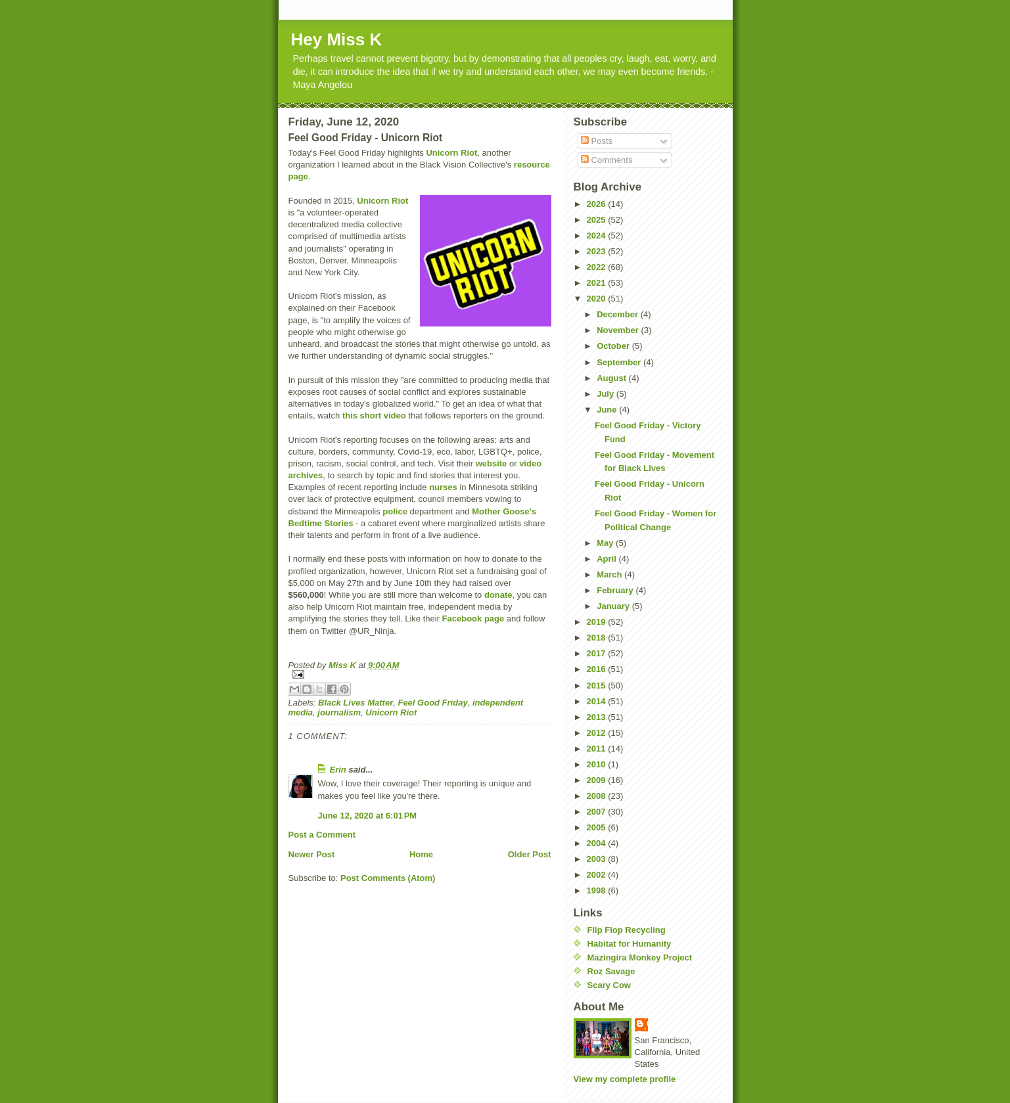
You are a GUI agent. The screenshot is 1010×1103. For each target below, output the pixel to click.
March (610, 574)
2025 (597, 220)
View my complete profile (625, 1079)
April (607, 559)
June (608, 410)
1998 (597, 890)
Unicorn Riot (451, 153)
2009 (597, 780)
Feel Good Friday (432, 703)
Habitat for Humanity (629, 944)
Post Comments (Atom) (387, 878)
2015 (597, 685)
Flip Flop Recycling (626, 930)
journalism (339, 712)
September (620, 362)
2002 (597, 875)
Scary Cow (609, 985)
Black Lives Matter (355, 703)
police (394, 511)
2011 (597, 749)
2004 (597, 843)
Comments (606, 160)
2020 (597, 299)
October (614, 346)
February (616, 590)
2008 (597, 796)
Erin (338, 770)
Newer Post (311, 854)
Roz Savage (611, 971)
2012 (597, 733)
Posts (596, 141)
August (612, 378)
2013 (597, 717)
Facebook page (473, 618)
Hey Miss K (336, 39)
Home (421, 854)
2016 (597, 669)
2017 (597, 653)
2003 (597, 859)
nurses (443, 487)
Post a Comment (322, 835)
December (618, 314)
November (619, 330)
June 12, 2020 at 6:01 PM (367, 816)
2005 (597, 827)
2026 (597, 204)
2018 (597, 637)
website (491, 463)
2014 (597, 701)
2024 (597, 235)
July (606, 394)
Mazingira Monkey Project (640, 957)
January (614, 606)
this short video (374, 415)
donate (498, 595)
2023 (597, 251)
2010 (597, 764)
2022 (597, 267)
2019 (597, 622)
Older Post (529, 854)
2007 (597, 812)
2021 (597, 283)
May (606, 543)
